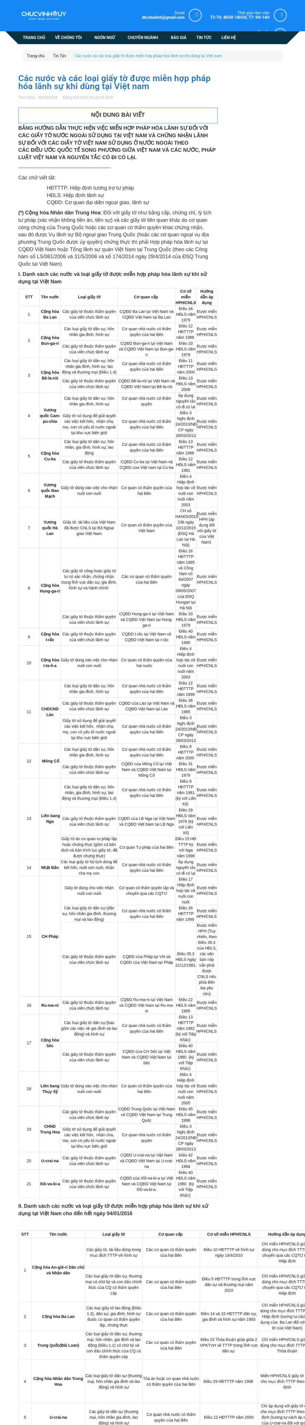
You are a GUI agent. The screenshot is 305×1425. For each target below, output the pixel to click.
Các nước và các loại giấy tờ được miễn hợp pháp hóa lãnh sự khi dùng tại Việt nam (114, 82)
